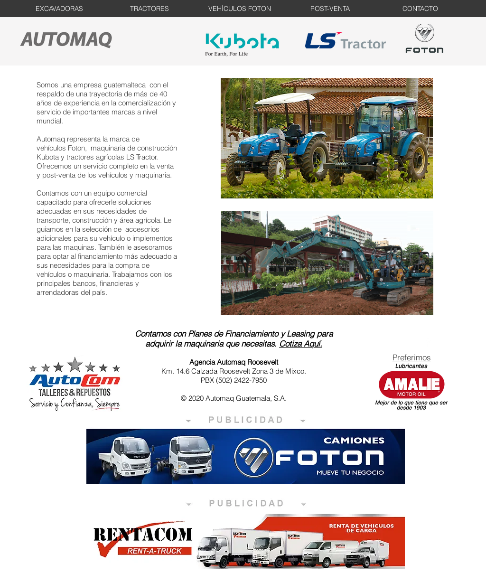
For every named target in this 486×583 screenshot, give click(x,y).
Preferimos (412, 357)
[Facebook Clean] (427, 342)
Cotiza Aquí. (300, 343)
